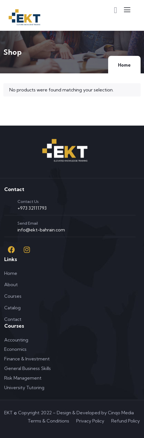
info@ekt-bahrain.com (41, 230)
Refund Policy (125, 421)
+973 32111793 (32, 208)
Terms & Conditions (48, 421)
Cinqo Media (121, 412)
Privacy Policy (90, 421)
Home (124, 65)
